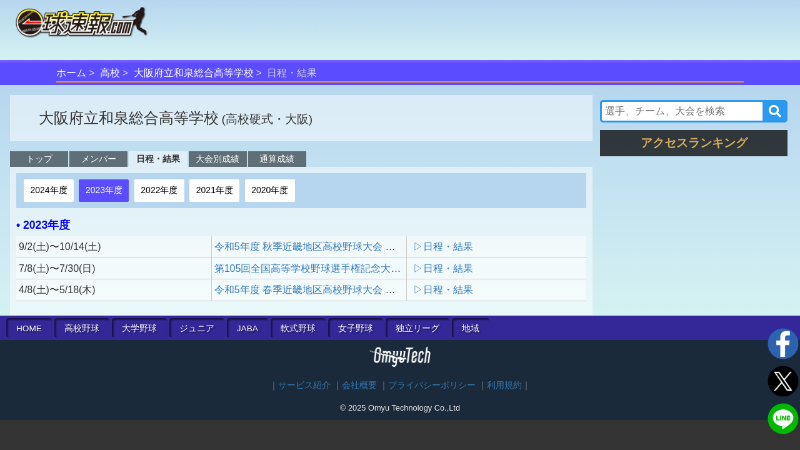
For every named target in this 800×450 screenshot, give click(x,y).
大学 (139, 328)
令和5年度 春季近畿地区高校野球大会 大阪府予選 (325, 289)
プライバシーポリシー (432, 385)
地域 (470, 328)
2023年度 (104, 190)
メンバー (98, 159)
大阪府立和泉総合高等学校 (194, 73)
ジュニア (196, 328)
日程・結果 (158, 159)
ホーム (71, 73)
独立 (417, 328)
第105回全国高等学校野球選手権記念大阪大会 (317, 268)
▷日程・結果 (443, 246)
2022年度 (159, 190)
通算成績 (276, 159)
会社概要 (359, 385)
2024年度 (48, 190)
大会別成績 (217, 159)
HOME (29, 328)
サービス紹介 (304, 385)
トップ (39, 159)
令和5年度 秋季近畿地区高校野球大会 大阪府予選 (325, 246)
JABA (247, 328)
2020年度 (269, 190)
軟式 (298, 328)
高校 (110, 73)
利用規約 (504, 385)
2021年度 (214, 190)
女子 (355, 328)
